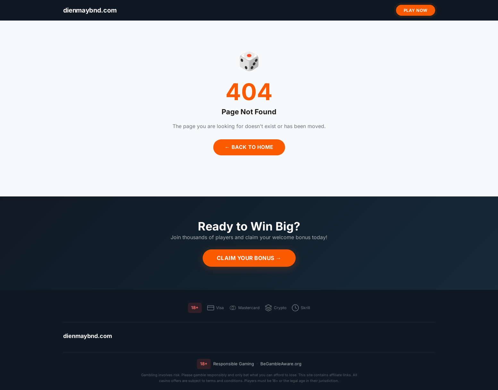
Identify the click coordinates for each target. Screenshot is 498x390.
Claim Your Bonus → (249, 258)
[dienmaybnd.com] (90, 10)
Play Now (415, 10)
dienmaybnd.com (87, 336)
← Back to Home (249, 147)
